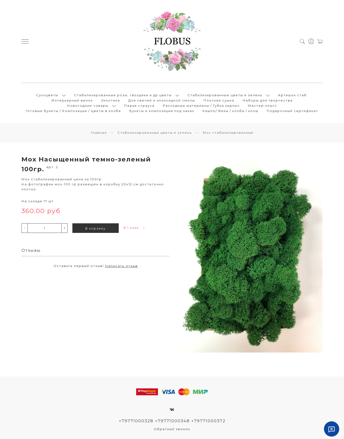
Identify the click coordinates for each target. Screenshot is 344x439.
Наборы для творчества (268, 100)
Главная (99, 132)
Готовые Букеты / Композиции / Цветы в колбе (73, 111)
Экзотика (110, 100)
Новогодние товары (87, 105)
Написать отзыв (121, 266)
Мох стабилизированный (228, 132)
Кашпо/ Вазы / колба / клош (230, 111)
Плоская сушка (219, 100)
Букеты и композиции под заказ (161, 111)
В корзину (95, 228)
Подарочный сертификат (292, 111)
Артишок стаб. (293, 95)
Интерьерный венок (72, 100)
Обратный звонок (172, 429)
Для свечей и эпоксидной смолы (161, 100)
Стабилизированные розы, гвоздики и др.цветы (123, 95)
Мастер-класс (262, 105)
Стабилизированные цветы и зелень (225, 95)
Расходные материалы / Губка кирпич (201, 105)
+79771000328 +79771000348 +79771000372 (172, 420)
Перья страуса (139, 105)
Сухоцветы (47, 95)
